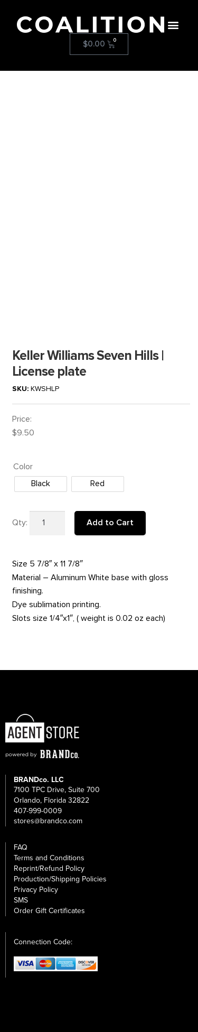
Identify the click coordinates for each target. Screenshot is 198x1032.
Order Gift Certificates (49, 910)
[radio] (40, 484)
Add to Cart (110, 522)
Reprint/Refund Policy (49, 868)
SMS (21, 900)
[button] (173, 24)
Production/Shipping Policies (60, 879)
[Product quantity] (47, 523)
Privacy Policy (36, 889)
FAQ (20, 847)
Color (23, 466)
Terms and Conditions (49, 857)
